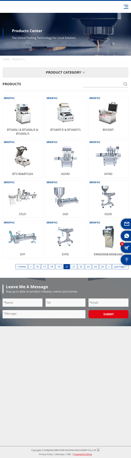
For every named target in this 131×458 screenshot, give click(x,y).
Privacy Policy (46, 454)
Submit (108, 314)
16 (37, 266)
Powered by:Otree (83, 454)
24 (95, 266)
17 (44, 266)
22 (81, 266)
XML (69, 454)
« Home (21, 266)
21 (73, 266)
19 (58, 266)
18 (51, 266)
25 (102, 266)
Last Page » (120, 266)
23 (88, 266)
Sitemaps (59, 454)
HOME (6, 59)
